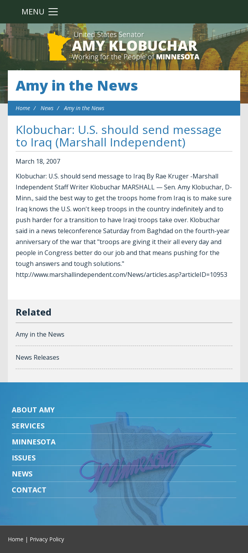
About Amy (33, 409)
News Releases (37, 357)
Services (28, 425)
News (47, 108)
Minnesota (33, 441)
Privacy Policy (47, 539)
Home (23, 108)
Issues (24, 457)
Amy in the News (77, 85)
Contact (29, 489)
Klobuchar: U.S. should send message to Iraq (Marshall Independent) (118, 135)
